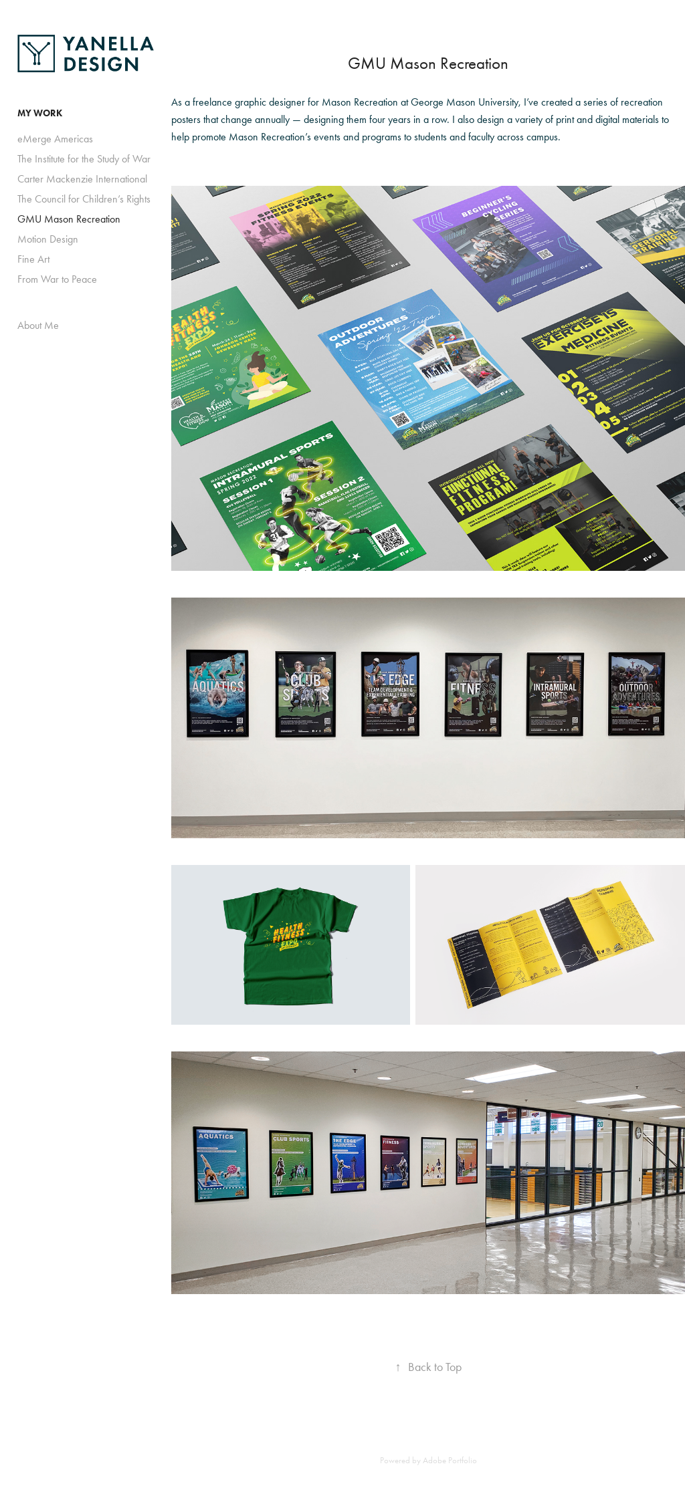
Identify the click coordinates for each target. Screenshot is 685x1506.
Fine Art (33, 259)
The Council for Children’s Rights (84, 199)
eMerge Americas (55, 138)
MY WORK (39, 113)
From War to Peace (57, 279)
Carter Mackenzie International (82, 178)
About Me (38, 325)
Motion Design (47, 239)
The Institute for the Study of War (84, 158)
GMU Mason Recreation (68, 219)
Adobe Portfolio (450, 1460)
